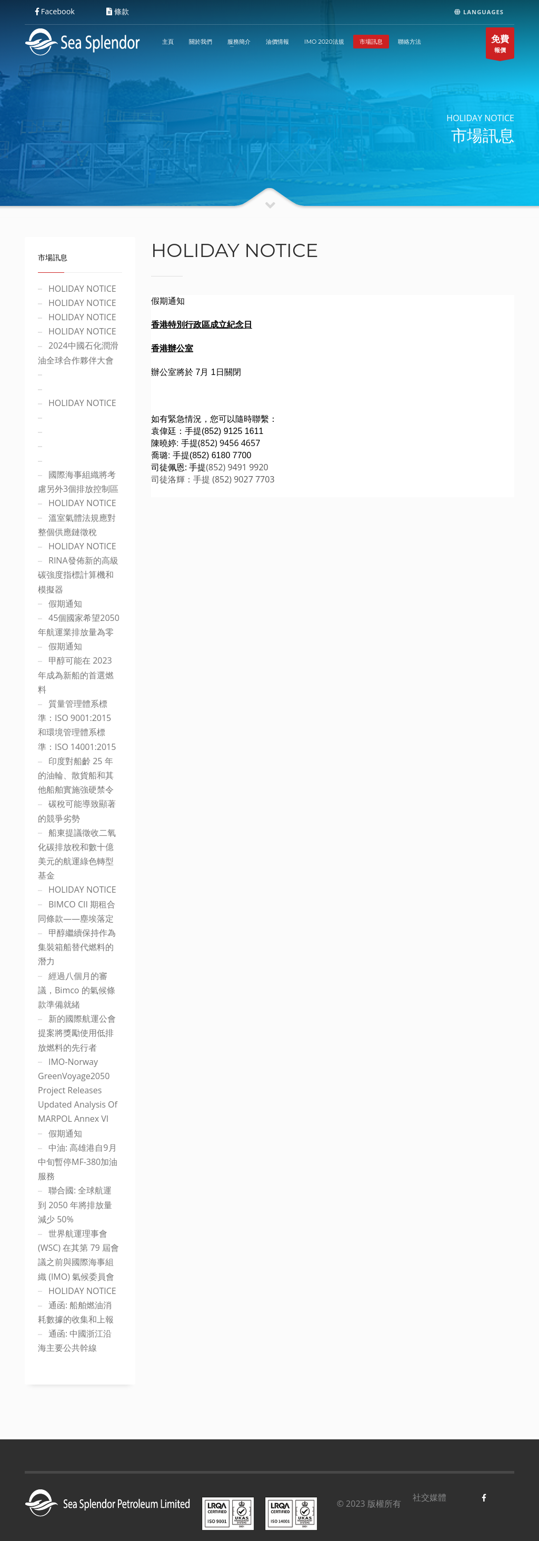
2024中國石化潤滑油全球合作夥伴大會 (78, 353)
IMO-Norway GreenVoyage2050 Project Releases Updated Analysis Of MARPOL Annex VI (77, 1090)
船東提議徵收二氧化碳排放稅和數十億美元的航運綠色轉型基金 (77, 854)
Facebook (55, 11)
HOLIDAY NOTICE (82, 288)
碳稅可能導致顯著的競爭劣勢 (77, 811)
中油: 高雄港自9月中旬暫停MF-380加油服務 (77, 1162)
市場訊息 (371, 41)
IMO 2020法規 (324, 41)
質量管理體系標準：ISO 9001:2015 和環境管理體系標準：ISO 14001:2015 (77, 725)
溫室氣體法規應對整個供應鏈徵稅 (77, 525)
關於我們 (200, 41)
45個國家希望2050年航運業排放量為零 (78, 625)
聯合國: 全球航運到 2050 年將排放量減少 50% (75, 1204)
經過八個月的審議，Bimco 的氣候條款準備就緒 (76, 990)
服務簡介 (239, 41)
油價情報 (277, 41)
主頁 (168, 41)
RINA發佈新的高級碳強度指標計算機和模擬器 (78, 575)
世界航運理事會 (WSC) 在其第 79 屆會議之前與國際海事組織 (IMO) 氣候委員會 (78, 1255)
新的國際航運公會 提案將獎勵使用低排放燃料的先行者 (77, 1033)
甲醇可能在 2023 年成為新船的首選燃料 (76, 675)
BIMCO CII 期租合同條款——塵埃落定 (76, 911)
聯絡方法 (409, 41)
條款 (117, 11)
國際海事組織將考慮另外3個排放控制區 (78, 482)
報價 (500, 45)
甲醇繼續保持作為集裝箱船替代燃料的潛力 (77, 947)
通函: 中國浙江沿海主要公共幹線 (75, 1341)
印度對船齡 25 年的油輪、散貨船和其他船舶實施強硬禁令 (76, 775)
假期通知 (65, 603)
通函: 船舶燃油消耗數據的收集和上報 (76, 1312)
